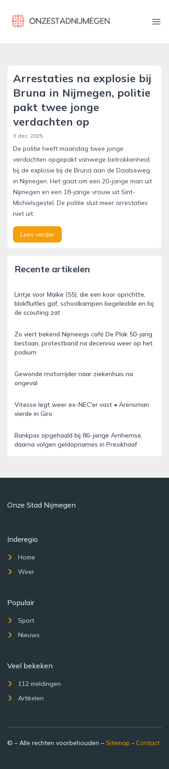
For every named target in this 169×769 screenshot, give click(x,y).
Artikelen (25, 698)
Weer (20, 572)
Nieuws (23, 635)
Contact (148, 743)
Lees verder (37, 234)
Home (21, 557)
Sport (20, 620)
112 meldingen (34, 684)
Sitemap (118, 743)
